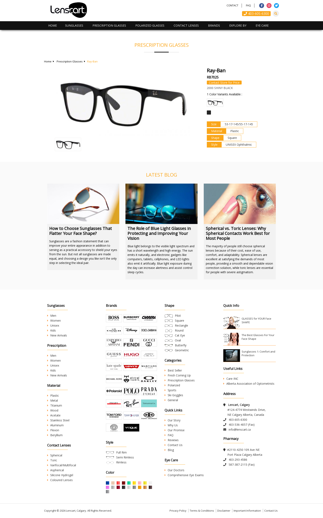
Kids (51, 330)
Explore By (237, 25)
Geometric (182, 350)
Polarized (172, 385)
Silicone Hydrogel (60, 475)
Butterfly (180, 345)
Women (54, 320)
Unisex (53, 325)
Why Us (171, 425)
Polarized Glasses (149, 25)
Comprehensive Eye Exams (184, 475)
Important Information (247, 510)
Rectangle (181, 325)
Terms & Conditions (202, 510)
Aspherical (55, 470)
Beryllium (55, 435)
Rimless (121, 462)
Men (51, 316)
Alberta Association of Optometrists (248, 384)
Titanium (54, 405)
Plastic (53, 395)
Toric (52, 460)
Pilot (178, 316)
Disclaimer (223, 510)
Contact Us (174, 445)
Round (179, 330)
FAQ (248, 5)
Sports (170, 390)
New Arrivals (57, 335)
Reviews (172, 440)
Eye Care (262, 25)
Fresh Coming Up (178, 375)
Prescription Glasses (109, 25)
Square (179, 320)
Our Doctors (174, 470)
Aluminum (55, 425)
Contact (232, 5)
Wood (52, 410)
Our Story (172, 420)
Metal (52, 400)
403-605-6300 (256, 13)
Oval (178, 340)
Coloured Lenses (60, 480)
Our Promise (175, 430)
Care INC (230, 379)
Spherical (54, 455)
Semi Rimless (125, 457)
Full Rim (121, 452)
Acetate (54, 415)
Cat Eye (180, 335)
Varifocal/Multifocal (61, 465)
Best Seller (173, 370)
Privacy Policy (178, 510)
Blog (169, 450)
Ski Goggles (174, 395)
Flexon (53, 430)
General (171, 400)
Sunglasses (74, 25)
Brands (214, 25)
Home (52, 25)
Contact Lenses (186, 25)
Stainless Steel (58, 420)
